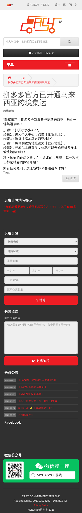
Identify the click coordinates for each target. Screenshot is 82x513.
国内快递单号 (12, 318)
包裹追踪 (40, 361)
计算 (40, 300)
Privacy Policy (41, 505)
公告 (23, 78)
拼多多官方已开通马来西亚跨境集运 (29, 82)
